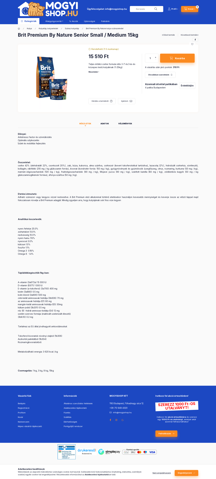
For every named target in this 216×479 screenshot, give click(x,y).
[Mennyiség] (150, 58)
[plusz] (155, 57)
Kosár (20, 417)
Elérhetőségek (70, 422)
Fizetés (67, 412)
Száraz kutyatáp (72, 28)
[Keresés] (156, 9)
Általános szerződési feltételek (78, 403)
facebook (110, 420)
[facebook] (195, 39)
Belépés (21, 403)
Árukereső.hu (87, 454)
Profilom (22, 412)
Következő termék (189, 35)
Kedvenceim (23, 422)
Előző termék (169, 35)
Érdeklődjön (187, 85)
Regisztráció (23, 408)
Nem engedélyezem (162, 473)
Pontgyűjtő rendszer (73, 426)
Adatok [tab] (105, 123)
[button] (28, 21)
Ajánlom (124, 101)
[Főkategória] (19, 28)
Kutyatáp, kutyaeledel (48, 28)
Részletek (93, 72)
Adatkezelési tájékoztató (75, 408)
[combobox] (146, 9)
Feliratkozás (165, 433)
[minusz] (155, 59)
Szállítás (67, 417)
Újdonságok (89, 21)
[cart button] (189, 9)
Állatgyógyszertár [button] (53, 21)
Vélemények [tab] (125, 123)
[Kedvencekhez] (192, 44)
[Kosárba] (177, 58)
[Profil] (173, 9)
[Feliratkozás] (160, 75)
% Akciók (73, 21)
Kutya (29, 28)
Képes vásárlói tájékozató (30, 426)
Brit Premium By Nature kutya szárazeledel (104, 28)
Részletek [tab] (85, 123)
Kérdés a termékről (100, 101)
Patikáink (105, 21)
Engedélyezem (185, 473)
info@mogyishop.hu (116, 9)
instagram (116, 420)
